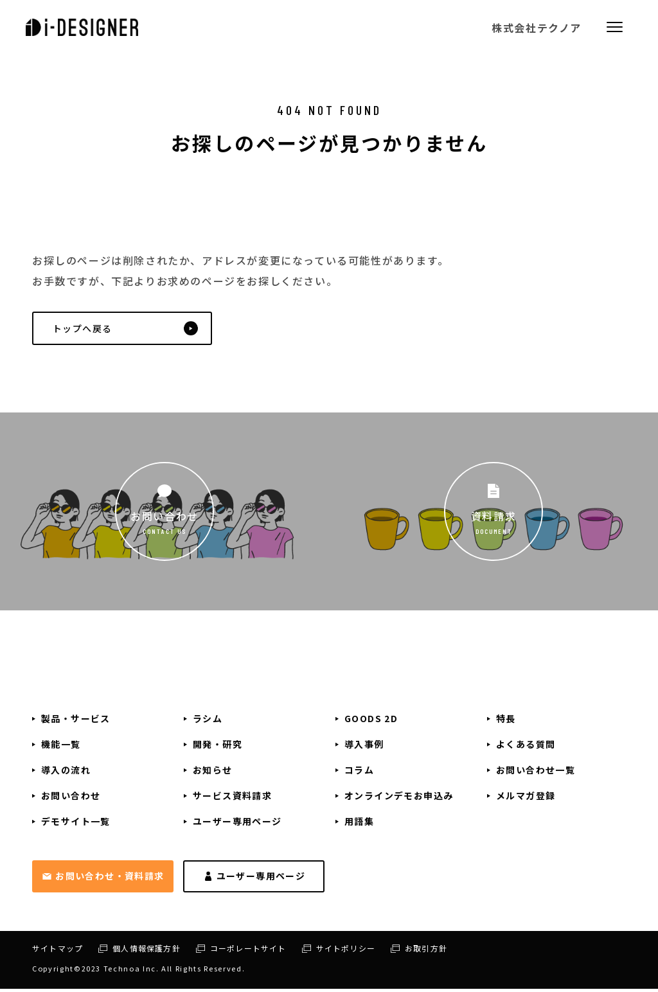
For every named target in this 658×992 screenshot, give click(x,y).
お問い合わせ (164, 519)
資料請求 (493, 519)
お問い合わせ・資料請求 (109, 878)
